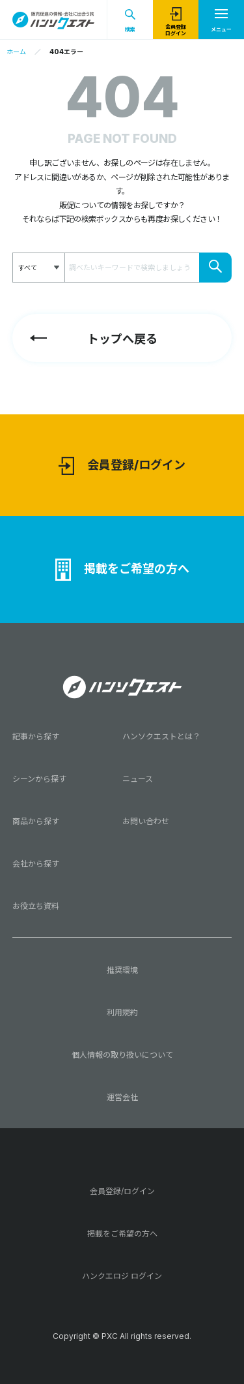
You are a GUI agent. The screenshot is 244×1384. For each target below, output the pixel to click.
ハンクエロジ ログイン (122, 1276)
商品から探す (35, 821)
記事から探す (35, 736)
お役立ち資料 (35, 906)
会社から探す (35, 864)
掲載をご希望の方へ (122, 569)
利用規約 (122, 1012)
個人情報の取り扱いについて (122, 1055)
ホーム (16, 51)
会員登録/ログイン (122, 465)
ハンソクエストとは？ (161, 736)
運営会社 (122, 1097)
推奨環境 (122, 970)
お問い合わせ (145, 821)
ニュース (137, 779)
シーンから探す (39, 779)
